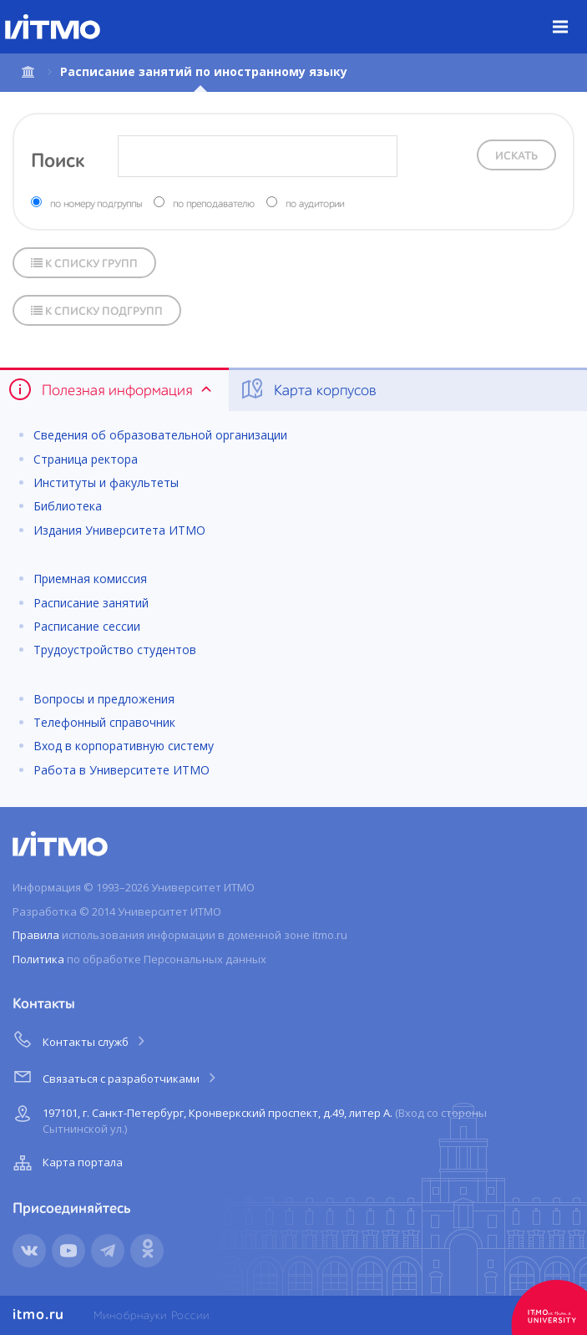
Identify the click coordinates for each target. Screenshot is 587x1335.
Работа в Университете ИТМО (121, 770)
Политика (38, 959)
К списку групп (84, 263)
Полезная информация (111, 389)
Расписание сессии (86, 626)
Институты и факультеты (106, 482)
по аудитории (315, 205)
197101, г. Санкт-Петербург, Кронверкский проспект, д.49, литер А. (248, 1118)
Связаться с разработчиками (115, 1076)
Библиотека (67, 506)
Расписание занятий (91, 603)
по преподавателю (214, 205)
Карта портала (66, 1163)
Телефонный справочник (104, 722)
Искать (516, 156)
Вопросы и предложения (104, 699)
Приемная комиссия (90, 578)
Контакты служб (80, 1039)
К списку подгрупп (97, 311)
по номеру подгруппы (96, 205)
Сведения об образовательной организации (160, 435)
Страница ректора (85, 459)
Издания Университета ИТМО (119, 530)
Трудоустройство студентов (114, 649)
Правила (36, 934)
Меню (570, 14)
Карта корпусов (308, 389)
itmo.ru (38, 1314)
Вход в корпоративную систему (123, 746)
